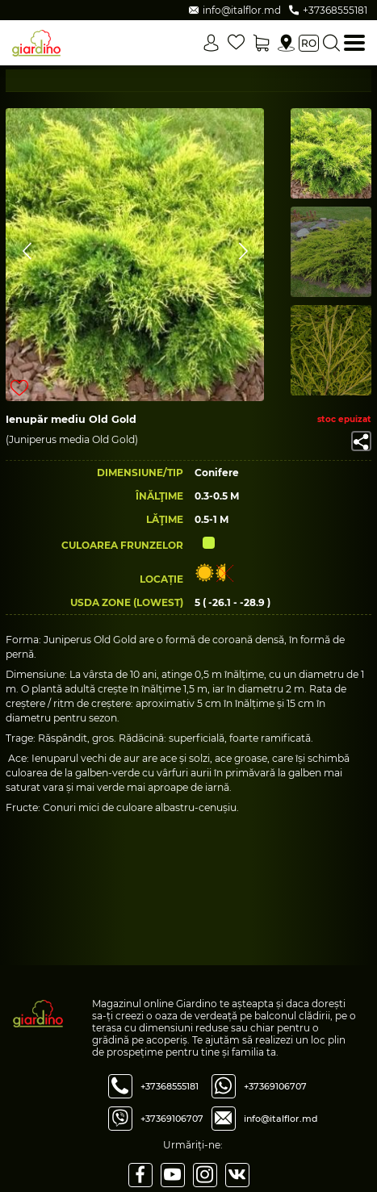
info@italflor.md (281, 1118)
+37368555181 (169, 1086)
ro (308, 43)
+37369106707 (171, 1118)
